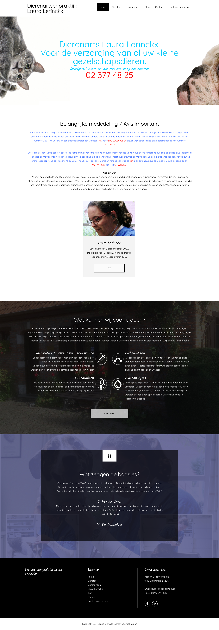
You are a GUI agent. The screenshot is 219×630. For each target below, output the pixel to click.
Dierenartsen (132, 7)
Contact (159, 7)
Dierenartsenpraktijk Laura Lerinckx (52, 8)
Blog (147, 7)
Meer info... (109, 413)
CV (109, 268)
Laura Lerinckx (95, 588)
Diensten (115, 7)
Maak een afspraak (179, 7)
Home (102, 7)
